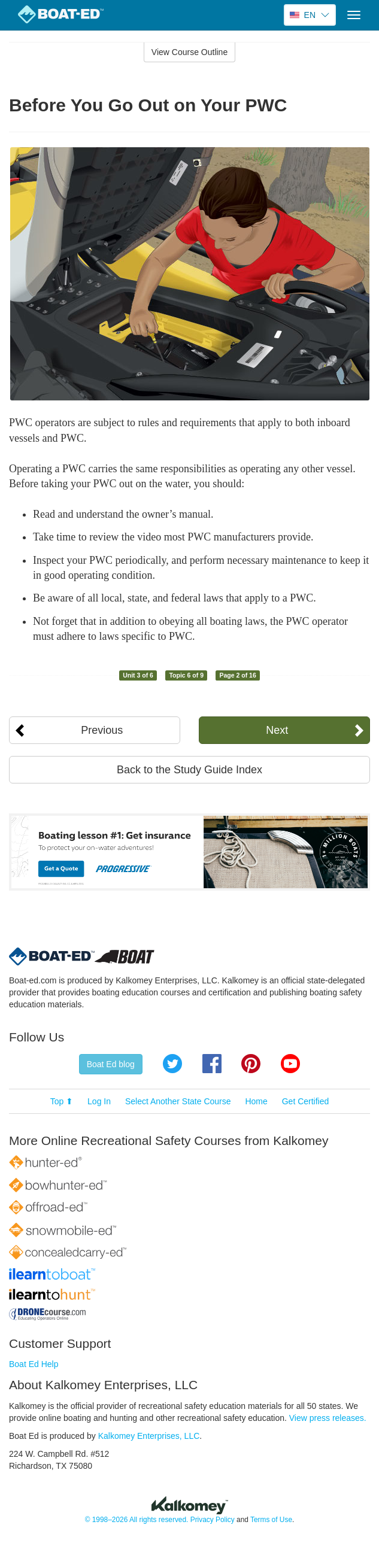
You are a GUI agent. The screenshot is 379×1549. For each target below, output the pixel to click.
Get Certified (305, 1101)
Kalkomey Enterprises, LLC (149, 1436)
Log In (99, 1101)
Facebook (212, 1063)
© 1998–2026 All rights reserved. (137, 1519)
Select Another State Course (178, 1101)
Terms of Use (271, 1519)
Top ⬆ (61, 1101)
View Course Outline (189, 52)
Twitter (172, 1063)
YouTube (290, 1063)
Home (256, 1101)
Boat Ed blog (111, 1064)
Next (277, 730)
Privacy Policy (212, 1519)
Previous (102, 730)
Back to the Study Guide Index (189, 770)
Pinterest (250, 1063)
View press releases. (327, 1418)
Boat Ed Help (34, 1364)
